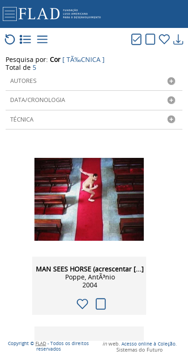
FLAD (40, 343)
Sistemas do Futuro (139, 350)
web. (111, 344)
